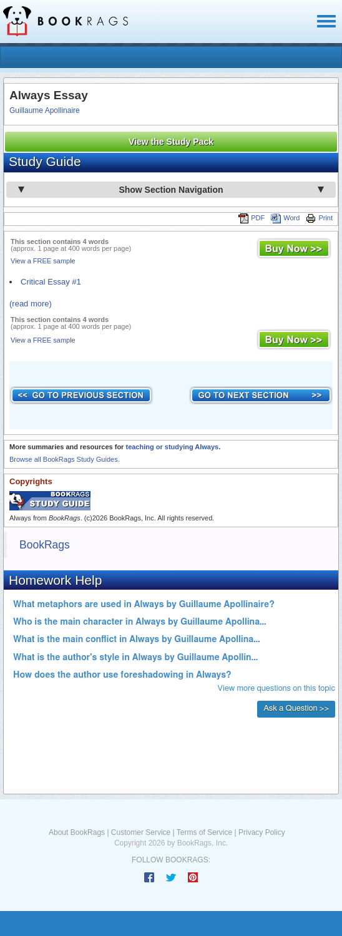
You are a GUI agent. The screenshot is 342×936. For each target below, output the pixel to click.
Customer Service (140, 832)
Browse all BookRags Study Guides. (64, 459)
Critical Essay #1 (51, 281)
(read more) (30, 303)
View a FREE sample (43, 261)
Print (319, 218)
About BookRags (77, 832)
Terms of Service (204, 832)
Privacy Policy (261, 832)
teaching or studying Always (171, 447)
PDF (251, 218)
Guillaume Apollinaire (44, 110)
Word (285, 218)
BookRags (44, 545)
